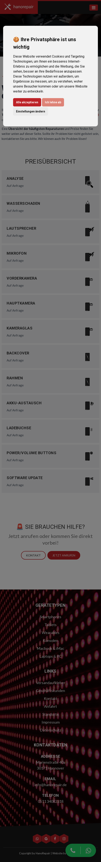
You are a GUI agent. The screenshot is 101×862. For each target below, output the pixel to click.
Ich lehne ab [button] (53, 102)
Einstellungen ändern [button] (30, 111)
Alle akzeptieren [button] (27, 102)
